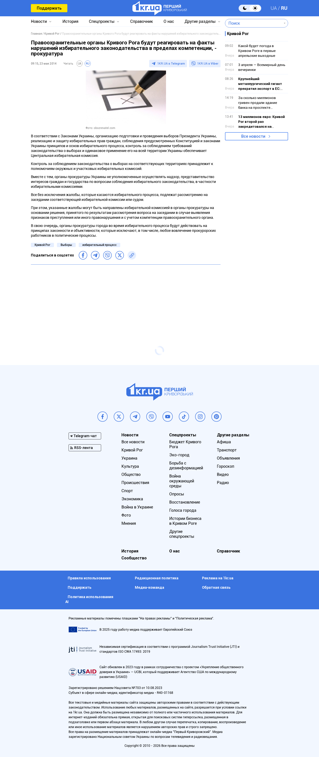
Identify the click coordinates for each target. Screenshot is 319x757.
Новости (39, 21)
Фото (126, 515)
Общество (131, 474)
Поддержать (49, 8)
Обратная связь (216, 587)
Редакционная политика (156, 578)
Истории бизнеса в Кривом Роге (185, 521)
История (70, 21)
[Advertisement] (126, 297)
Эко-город (179, 454)
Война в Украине (137, 507)
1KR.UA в (171, 63)
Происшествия (135, 482)
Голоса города (182, 510)
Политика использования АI (89, 599)
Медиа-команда (149, 587)
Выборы (66, 244)
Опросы (176, 494)
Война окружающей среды (181, 481)
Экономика (132, 498)
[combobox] (253, 23)
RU (284, 8)
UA (274, 8)
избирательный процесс (99, 244)
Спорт (127, 490)
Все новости (253, 136)
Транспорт (227, 450)
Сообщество (134, 558)
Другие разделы (200, 21)
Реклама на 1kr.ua (217, 578)
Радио (223, 482)
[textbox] (253, 23)
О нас (169, 21)
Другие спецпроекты (181, 534)
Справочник (141, 21)
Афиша (224, 441)
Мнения (128, 523)
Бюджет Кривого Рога (185, 444)
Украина (129, 458)
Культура (130, 466)
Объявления (228, 458)
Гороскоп (225, 466)
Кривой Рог (42, 244)
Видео (223, 474)
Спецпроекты (102, 21)
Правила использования (89, 578)
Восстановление (184, 502)
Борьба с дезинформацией (186, 465)
